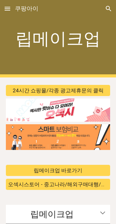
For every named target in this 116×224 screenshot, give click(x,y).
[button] (7, 8)
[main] (58, 39)
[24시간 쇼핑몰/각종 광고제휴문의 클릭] (58, 90)
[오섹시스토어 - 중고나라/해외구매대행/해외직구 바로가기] (58, 184)
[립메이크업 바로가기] (58, 170)
